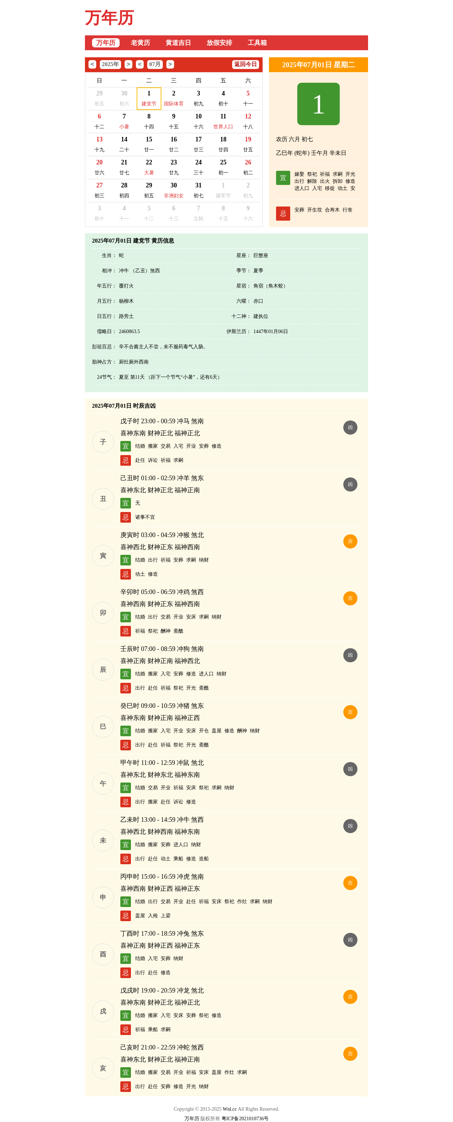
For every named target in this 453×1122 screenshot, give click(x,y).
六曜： (243, 301)
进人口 (301, 188)
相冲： (109, 270)
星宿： (243, 286)
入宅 (317, 188)
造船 (204, 858)
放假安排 (219, 42)
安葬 (299, 210)
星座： (243, 255)
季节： (243, 270)
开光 (350, 174)
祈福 (325, 174)
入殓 (153, 915)
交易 (166, 446)
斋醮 (178, 631)
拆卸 (338, 181)
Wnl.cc (230, 1109)
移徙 (330, 188)
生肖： (109, 255)
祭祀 (312, 174)
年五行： (107, 286)
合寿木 (332, 210)
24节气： (107, 377)
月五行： (107, 301)
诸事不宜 (145, 517)
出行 (299, 181)
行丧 (347, 210)
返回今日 (245, 64)
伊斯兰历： (238, 331)
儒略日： (107, 331)
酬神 (166, 631)
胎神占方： (104, 362)
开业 (191, 446)
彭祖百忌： (104, 346)
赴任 (140, 460)
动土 (343, 188)
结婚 (140, 446)
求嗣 (338, 174)
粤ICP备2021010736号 (245, 1118)
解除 (312, 181)
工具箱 (257, 42)
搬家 (153, 446)
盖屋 (217, 730)
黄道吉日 (178, 42)
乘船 (178, 858)
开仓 (204, 730)
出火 (325, 181)
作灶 (242, 901)
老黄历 (140, 42)
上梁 (166, 915)
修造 (350, 181)
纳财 (204, 560)
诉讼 (153, 460)
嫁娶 (299, 174)
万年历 (109, 18)
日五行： (107, 316)
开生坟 (314, 210)
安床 (191, 617)
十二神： (241, 316)
